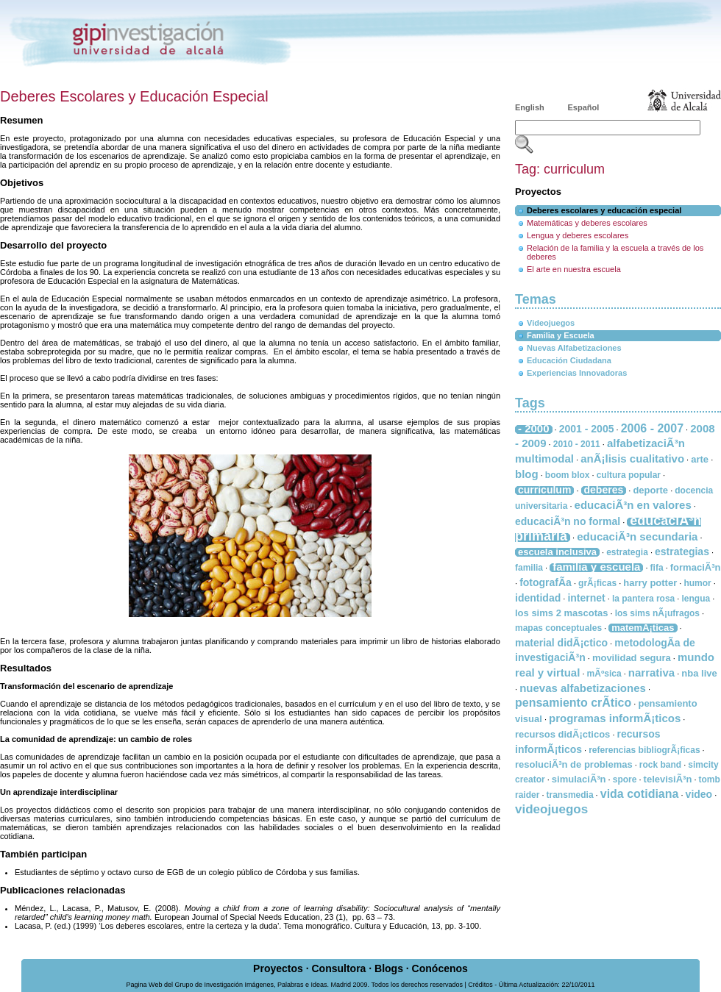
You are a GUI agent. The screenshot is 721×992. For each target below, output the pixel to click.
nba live (699, 673)
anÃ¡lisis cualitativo (632, 458)
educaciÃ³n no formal (567, 521)
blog (527, 474)
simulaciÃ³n (579, 779)
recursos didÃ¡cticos (562, 734)
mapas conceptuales (558, 628)
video (699, 794)
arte (699, 459)
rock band (660, 765)
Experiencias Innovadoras (577, 372)
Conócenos (440, 968)
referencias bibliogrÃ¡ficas (644, 750)
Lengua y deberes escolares (577, 235)
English (529, 107)
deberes (604, 490)
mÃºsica (604, 673)
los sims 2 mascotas (561, 612)
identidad (538, 598)
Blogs (388, 968)
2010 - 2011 (576, 444)
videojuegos (551, 809)
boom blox (567, 475)
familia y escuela (596, 566)
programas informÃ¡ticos (615, 718)
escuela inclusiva (557, 551)
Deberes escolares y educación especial (604, 210)
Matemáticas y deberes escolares (587, 222)
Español (584, 107)
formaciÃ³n (695, 567)
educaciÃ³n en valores (633, 505)
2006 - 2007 (652, 428)
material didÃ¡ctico (561, 643)
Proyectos (278, 968)
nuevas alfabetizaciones (582, 688)
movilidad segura (631, 657)
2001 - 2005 (586, 429)
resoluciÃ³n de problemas (574, 764)
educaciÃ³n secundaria (637, 536)
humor (697, 583)
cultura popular (629, 475)
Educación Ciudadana (569, 360)
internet (586, 598)
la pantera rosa (643, 598)
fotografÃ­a (545, 582)
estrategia (627, 552)
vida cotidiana (639, 794)
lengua (695, 598)
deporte (650, 490)
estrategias (682, 551)
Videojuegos (551, 322)
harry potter (650, 582)
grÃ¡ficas (597, 583)
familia (529, 568)
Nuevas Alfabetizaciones (574, 347)
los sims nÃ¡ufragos (657, 613)
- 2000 (534, 428)
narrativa (651, 672)
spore (625, 779)
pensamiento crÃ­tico (573, 702)
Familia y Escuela (560, 335)
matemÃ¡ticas (642, 627)
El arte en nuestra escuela (574, 269)
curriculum (544, 490)
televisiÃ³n (668, 779)
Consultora (338, 968)
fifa (657, 568)
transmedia (570, 795)
